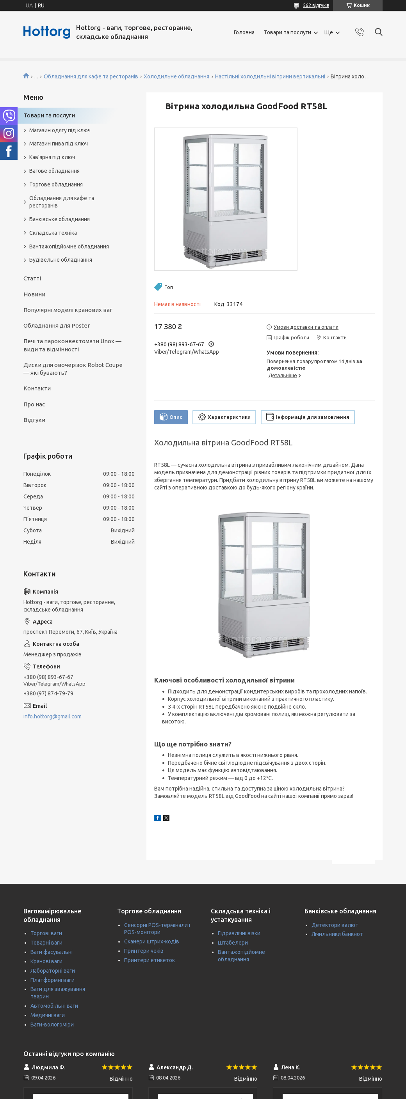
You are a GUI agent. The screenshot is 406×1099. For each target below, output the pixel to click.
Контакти (37, 388)
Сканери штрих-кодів (151, 941)
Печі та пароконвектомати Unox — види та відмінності (72, 345)
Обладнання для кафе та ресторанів (91, 76)
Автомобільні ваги (54, 1006)
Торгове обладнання (56, 184)
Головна (244, 32)
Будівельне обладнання (60, 260)
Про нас (34, 404)
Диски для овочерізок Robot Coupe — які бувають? (73, 369)
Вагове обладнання (54, 171)
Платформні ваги (52, 980)
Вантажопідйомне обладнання (69, 246)
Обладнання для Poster (56, 325)
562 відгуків (316, 5)
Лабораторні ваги (52, 971)
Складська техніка (53, 233)
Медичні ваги (47, 1015)
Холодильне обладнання (176, 76)
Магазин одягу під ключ (60, 130)
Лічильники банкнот (337, 934)
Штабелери (233, 942)
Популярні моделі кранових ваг (67, 310)
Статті (32, 278)
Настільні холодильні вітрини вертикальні (270, 76)
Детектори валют (335, 925)
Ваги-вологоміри (52, 1024)
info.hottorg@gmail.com (52, 716)
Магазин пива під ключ (58, 143)
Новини (34, 294)
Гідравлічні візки (239, 933)
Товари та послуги (287, 32)
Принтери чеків (144, 951)
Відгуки (34, 420)
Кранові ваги (46, 961)
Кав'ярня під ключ (52, 157)
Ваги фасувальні (51, 952)
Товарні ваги (46, 942)
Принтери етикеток (149, 960)
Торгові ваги (46, 933)
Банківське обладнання (59, 219)
